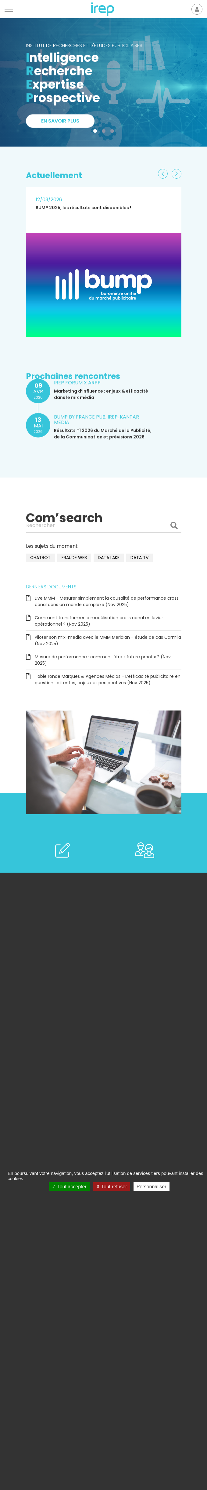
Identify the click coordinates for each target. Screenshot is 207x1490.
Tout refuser (111, 1186)
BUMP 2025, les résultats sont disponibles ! (83, 208)
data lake (109, 557)
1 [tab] (96, 132)
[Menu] (9, 9)
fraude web (74, 557)
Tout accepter (69, 1186)
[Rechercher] (103, 525)
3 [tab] (113, 132)
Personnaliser (151, 1186)
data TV (139, 557)
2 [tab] (105, 132)
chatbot (40, 557)
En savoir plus (60, 124)
